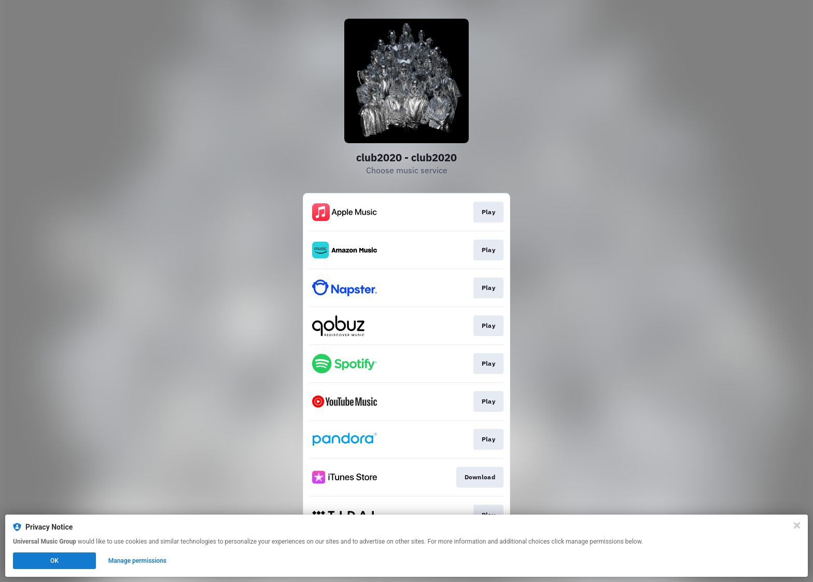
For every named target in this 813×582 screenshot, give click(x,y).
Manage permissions (137, 560)
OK (54, 560)
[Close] (797, 525)
